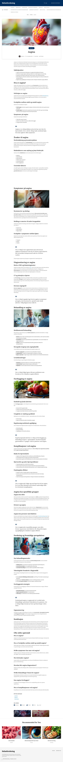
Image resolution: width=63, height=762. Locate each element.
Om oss (53, 750)
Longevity (41, 7)
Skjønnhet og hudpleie (33, 9)
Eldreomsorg (24, 7)
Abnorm (16, 697)
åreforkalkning (45, 95)
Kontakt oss (58, 750)
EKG (30, 267)
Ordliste (31, 14)
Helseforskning (8, 3)
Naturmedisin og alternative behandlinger (19, 9)
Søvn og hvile (42, 9)
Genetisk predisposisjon (43, 516)
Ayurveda (12, 7)
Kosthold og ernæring (32, 7)
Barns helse (18, 7)
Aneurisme (17, 699)
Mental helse (46, 7)
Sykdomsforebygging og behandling (54, 9)
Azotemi (16, 695)
